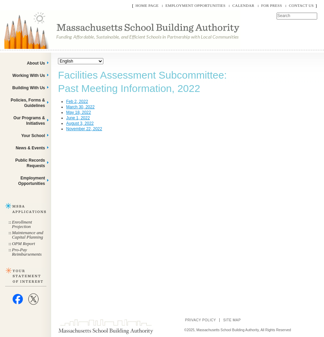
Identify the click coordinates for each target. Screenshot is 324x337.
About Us (36, 63)
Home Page (147, 5)
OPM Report (23, 243)
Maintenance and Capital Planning (27, 234)
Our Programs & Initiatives (29, 121)
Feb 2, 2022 (77, 101)
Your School (33, 135)
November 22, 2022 (84, 128)
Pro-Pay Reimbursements (27, 251)
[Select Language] (80, 61)
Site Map (232, 320)
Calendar (243, 5)
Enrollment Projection (22, 224)
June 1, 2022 (78, 118)
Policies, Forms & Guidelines (28, 103)
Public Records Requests (30, 163)
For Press (271, 5)
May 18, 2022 (78, 112)
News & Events (30, 148)
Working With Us (28, 75)
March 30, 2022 (80, 107)
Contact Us (301, 5)
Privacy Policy (200, 320)
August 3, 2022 (80, 123)
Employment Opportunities (195, 5)
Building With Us (28, 87)
